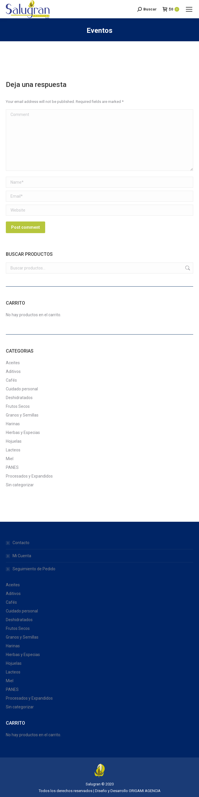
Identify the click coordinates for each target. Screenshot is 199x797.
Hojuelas (14, 441)
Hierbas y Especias (23, 432)
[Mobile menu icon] (189, 9)
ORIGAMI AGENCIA (145, 791)
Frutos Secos (18, 406)
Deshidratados (19, 397)
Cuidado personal (22, 389)
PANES (12, 467)
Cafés (11, 380)
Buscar (187, 268)
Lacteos (13, 450)
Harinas (13, 423)
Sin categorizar (20, 485)
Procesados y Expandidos (29, 476)
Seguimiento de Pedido (34, 569)
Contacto (21, 542)
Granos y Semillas (22, 415)
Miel (9, 458)
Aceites (13, 362)
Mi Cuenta (22, 555)
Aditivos (13, 371)
